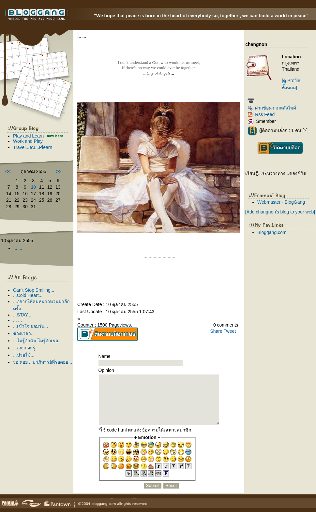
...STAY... (22, 314)
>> (58, 171)
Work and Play (28, 141)
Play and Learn (29, 136)
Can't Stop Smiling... (33, 290)
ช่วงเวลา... (24, 333)
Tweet (230, 331)
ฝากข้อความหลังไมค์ (272, 107)
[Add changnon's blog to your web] (280, 211)
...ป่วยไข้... (23, 355)
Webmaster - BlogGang (281, 202)
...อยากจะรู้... (26, 347)
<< (7, 171)
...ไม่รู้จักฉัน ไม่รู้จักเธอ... (37, 340)
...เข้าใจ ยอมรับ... (30, 326)
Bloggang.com (272, 232)
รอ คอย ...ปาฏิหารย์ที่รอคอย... (42, 362)
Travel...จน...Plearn (32, 147)
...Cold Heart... (27, 295)
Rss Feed (261, 114)
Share (216, 331)
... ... (17, 248)
